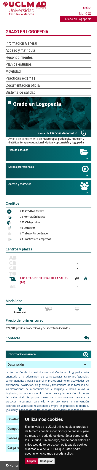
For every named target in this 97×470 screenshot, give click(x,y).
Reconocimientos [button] (19, 57)
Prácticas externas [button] (20, 78)
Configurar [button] (46, 461)
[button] (48, 364)
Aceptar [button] (31, 461)
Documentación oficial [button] (23, 85)
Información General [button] (21, 43)
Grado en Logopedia (78, 19)
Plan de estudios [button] (19, 64)
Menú (85, 13)
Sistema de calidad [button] (21, 92)
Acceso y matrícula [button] (20, 50)
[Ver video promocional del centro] (85, 278)
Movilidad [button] (13, 71)
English (87, 7)
